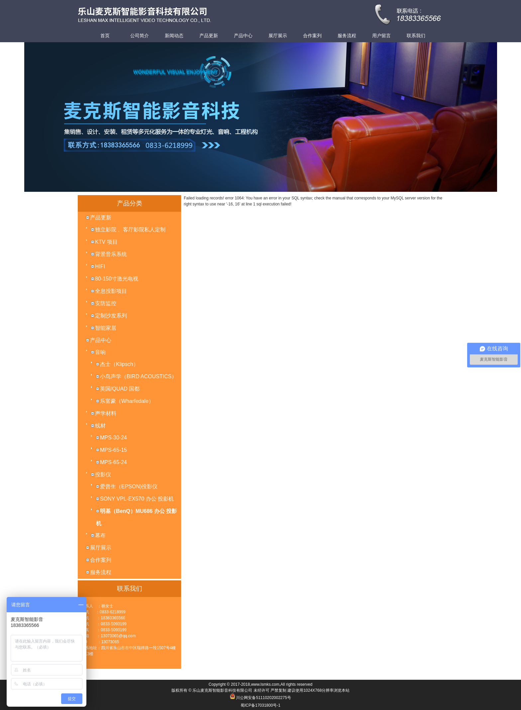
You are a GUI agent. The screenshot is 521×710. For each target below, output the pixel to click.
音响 (100, 352)
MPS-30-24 (113, 437)
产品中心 (243, 35)
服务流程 (347, 35)
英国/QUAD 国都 (120, 389)
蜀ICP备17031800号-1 (260, 705)
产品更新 (208, 35)
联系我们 (416, 35)
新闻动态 (174, 35)
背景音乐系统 (111, 254)
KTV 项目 (106, 242)
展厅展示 (277, 35)
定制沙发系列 (111, 315)
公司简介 (139, 35)
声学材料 (105, 413)
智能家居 (105, 328)
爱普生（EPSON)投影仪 (128, 486)
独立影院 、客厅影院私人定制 (130, 229)
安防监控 (105, 303)
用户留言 (381, 35)
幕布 (100, 535)
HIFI (100, 266)
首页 (105, 35)
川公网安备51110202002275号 (263, 697)
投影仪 (103, 474)
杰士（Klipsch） (119, 364)
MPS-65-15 (113, 450)
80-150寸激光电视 (116, 279)
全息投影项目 (111, 291)
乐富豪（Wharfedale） (127, 401)
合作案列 (312, 35)
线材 (100, 425)
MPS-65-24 (113, 462)
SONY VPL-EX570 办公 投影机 (137, 499)
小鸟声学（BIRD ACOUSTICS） (138, 376)
